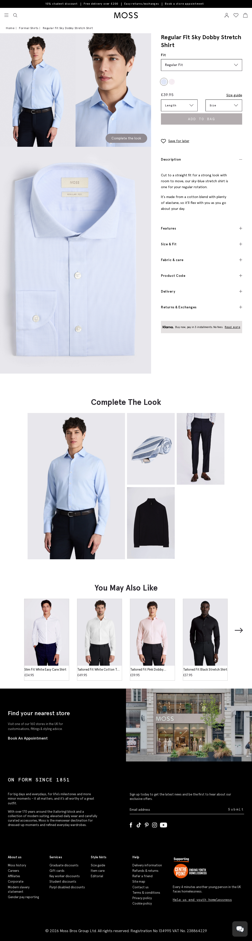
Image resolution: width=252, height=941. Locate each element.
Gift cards (56, 871)
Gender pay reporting (23, 897)
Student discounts (62, 881)
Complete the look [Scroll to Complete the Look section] (126, 138)
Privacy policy (142, 898)
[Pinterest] (146, 824)
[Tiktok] (138, 824)
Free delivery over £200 (101, 3)
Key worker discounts (64, 876)
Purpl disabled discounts (67, 887)
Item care (98, 871)
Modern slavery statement (19, 889)
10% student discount (62, 3)
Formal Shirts (28, 28)
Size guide (234, 95)
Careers (13, 871)
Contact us (140, 887)
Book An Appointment (28, 738)
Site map (138, 881)
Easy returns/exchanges (141, 3)
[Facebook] (130, 824)
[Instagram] (154, 824)
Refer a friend (142, 876)
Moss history (17, 865)
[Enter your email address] (178, 809)
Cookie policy (142, 903)
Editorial (97, 876)
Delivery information (147, 865)
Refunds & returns (145, 871)
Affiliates (14, 876)
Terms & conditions (146, 893)
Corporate (15, 881)
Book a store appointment (184, 3)
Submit (236, 809)
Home (10, 28)
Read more (232, 327)
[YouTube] (163, 824)
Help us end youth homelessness (202, 900)
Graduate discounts (64, 865)
